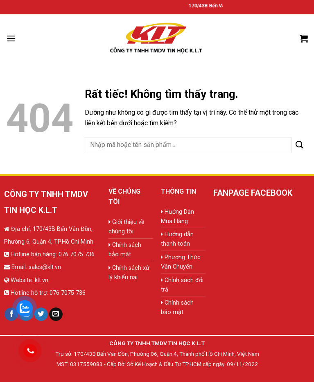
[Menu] (11, 38)
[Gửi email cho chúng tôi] (56, 314)
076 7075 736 (76, 254)
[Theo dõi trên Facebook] (11, 314)
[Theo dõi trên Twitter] (41, 314)
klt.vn (41, 280)
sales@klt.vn (45, 267)
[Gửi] (299, 145)
